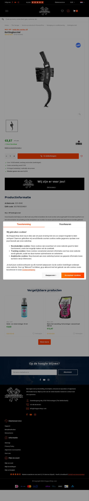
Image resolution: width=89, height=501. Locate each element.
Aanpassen (51, 275)
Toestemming (24, 224)
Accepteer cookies (73, 275)
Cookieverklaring (28, 270)
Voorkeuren (65, 224)
